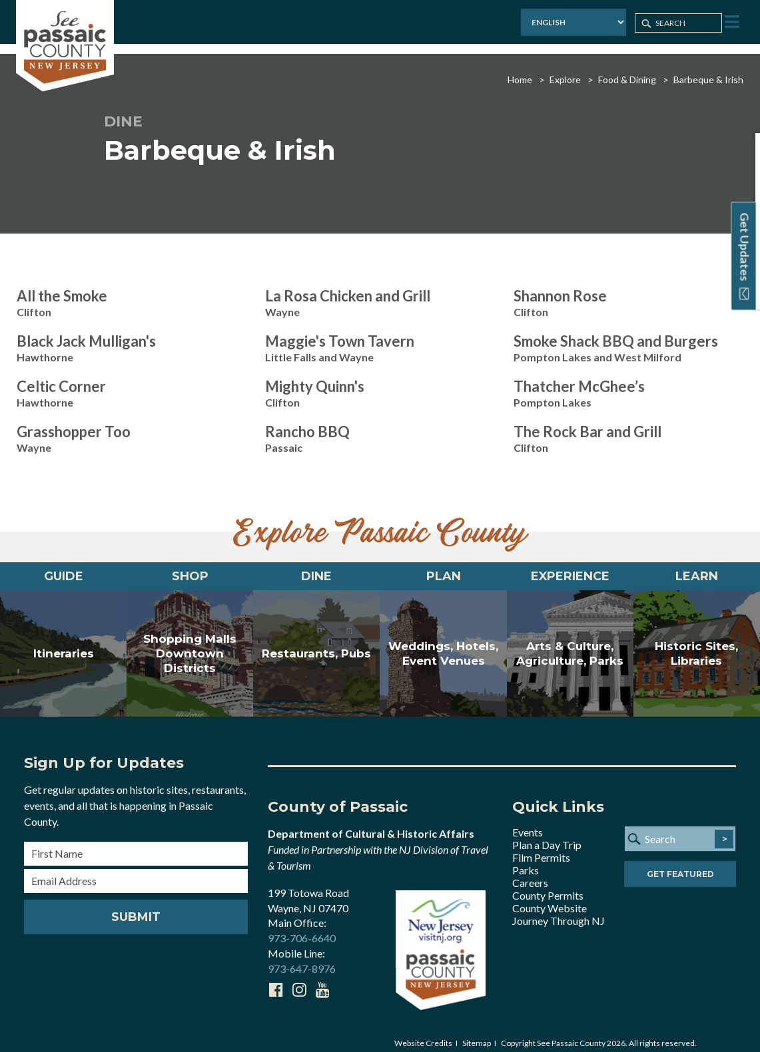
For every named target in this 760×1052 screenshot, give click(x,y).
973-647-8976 (302, 958)
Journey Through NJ (558, 910)
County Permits (547, 885)
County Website (549, 898)
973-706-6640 (302, 928)
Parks (525, 860)
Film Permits (541, 847)
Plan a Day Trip (546, 834)
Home (520, 69)
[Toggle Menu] (730, 22)
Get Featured (680, 865)
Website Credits (423, 1033)
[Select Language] (571, 23)
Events (527, 822)
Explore (565, 69)
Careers (530, 872)
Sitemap (476, 1033)
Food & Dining (627, 69)
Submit (136, 907)
